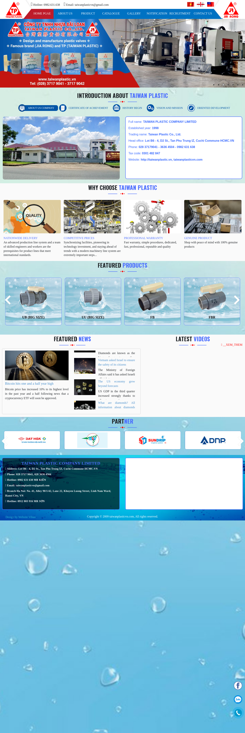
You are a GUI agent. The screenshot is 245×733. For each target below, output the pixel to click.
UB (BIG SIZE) (33, 317)
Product (88, 13)
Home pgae (42, 13)
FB (152, 317)
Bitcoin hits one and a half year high (29, 383)
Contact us (203, 13)
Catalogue (111, 13)
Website (23, 517)
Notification (157, 13)
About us (65, 13)
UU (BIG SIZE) (93, 317)
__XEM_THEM (231, 344)
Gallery (134, 13)
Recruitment (180, 13)
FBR (212, 317)
